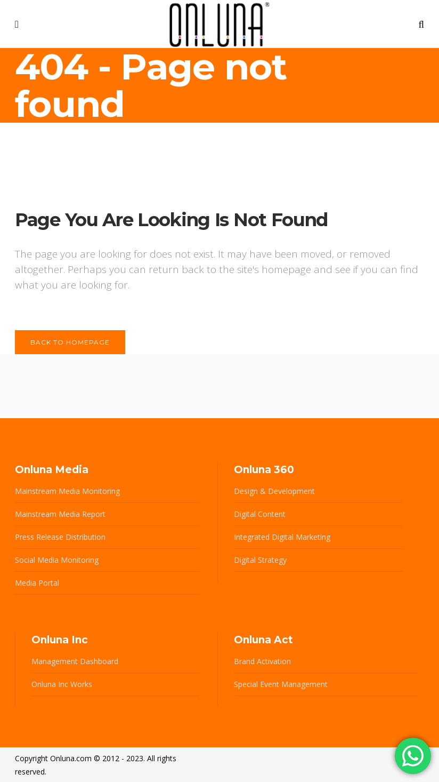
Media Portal (37, 583)
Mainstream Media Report (60, 514)
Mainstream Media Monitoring (67, 491)
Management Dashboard (74, 661)
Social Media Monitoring (57, 560)
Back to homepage (70, 342)
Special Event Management (281, 684)
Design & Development (274, 491)
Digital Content (260, 514)
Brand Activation (262, 661)
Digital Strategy (260, 560)
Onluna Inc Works (61, 684)
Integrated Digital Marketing (282, 537)
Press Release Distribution (60, 537)
